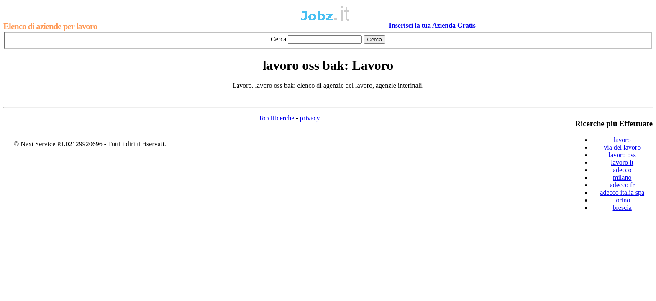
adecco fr (622, 185)
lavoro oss (622, 154)
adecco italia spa (622, 192)
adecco (622, 169)
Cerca (278, 39)
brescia (622, 207)
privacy (310, 118)
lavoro (622, 139)
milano (622, 177)
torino (622, 200)
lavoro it (622, 162)
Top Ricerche (277, 118)
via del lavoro (622, 147)
